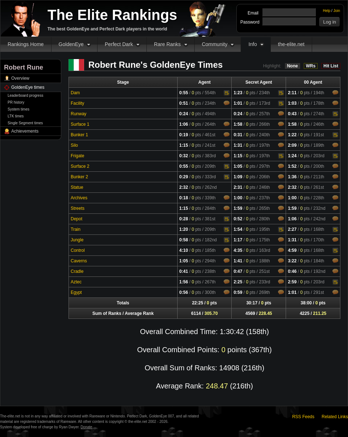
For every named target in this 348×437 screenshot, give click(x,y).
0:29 (183, 176)
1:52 (292, 166)
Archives (79, 197)
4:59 (292, 250)
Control (78, 250)
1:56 (183, 281)
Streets (77, 208)
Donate (86, 427)
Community (215, 44)
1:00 (237, 197)
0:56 (183, 292)
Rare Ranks (167, 44)
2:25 (237, 281)
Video (226, 93)
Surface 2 (80, 166)
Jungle (77, 239)
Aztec (76, 281)
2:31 (237, 187)
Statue (77, 187)
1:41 (237, 260)
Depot (76, 218)
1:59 (237, 208)
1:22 (292, 134)
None (292, 65)
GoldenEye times (27, 87)
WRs (311, 65)
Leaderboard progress (25, 95)
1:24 (292, 155)
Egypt (76, 292)
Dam (75, 92)
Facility (77, 103)
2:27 (292, 229)
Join (337, 11)
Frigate (77, 155)
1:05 (237, 166)
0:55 (183, 92)
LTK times (16, 116)
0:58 (183, 239)
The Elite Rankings (112, 15)
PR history (16, 102)
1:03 (292, 103)
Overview (20, 78)
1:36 (292, 176)
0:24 (183, 113)
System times (18, 109)
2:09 (292, 145)
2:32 (183, 187)
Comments (335, 92)
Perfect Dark (119, 44)
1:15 (183, 145)
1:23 (237, 92)
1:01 (237, 103)
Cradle (77, 271)
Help (327, 11)
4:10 (183, 250)
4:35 (237, 250)
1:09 (237, 176)
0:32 (183, 155)
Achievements (24, 131)
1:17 (237, 239)
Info (252, 44)
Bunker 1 (79, 134)
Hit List (330, 65)
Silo (74, 145)
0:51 (183, 103)
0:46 (292, 271)
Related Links (335, 416)
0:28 (183, 218)
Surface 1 (80, 124)
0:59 (237, 292)
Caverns (79, 260)
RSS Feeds (303, 416)
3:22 (292, 260)
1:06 (183, 124)
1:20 (183, 229)
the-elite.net (291, 44)
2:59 (292, 281)
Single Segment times (25, 123)
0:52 (237, 218)
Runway (78, 113)
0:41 (183, 271)
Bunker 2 (79, 176)
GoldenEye (71, 44)
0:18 (183, 197)
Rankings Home (26, 44)
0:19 (183, 134)
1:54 (237, 229)
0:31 (237, 134)
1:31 (237, 145)
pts (196, 92)
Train (75, 229)
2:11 (292, 92)
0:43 (292, 113)
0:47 (237, 271)
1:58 (237, 124)
